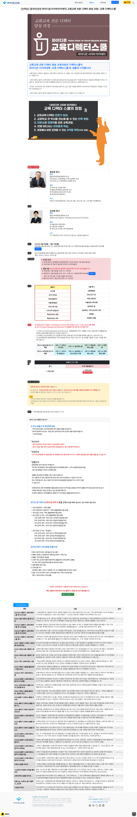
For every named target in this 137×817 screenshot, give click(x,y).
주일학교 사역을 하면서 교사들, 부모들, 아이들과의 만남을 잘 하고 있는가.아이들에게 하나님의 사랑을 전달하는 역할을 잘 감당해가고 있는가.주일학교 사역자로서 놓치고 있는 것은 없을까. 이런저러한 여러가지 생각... (75, 698)
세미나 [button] (91, 2)
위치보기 (38, 249)
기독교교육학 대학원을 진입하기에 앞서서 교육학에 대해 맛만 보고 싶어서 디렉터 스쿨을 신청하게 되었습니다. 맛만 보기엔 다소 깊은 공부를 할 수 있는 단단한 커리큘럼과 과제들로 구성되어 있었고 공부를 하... (74, 662)
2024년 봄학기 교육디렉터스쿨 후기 (24, 741)
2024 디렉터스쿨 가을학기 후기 (24, 650)
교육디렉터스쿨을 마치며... (23, 776)
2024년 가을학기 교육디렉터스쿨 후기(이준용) (24, 626)
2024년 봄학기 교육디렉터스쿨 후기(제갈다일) (24, 753)
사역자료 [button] (103, 2)
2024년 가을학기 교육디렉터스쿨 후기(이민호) (24, 632)
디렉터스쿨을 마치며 (21, 764)
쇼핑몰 (127, 2)
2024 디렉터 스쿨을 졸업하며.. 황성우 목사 (23, 692)
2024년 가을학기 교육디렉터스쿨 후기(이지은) (24, 614)
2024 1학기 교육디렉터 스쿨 (24, 661)
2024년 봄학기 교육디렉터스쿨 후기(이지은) (24, 759)
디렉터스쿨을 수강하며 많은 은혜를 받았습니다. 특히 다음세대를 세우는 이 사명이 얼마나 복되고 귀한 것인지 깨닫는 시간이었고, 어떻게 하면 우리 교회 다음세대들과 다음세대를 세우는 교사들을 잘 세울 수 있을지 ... (75, 765)
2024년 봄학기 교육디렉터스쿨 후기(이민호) (24, 735)
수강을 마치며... (19, 787)
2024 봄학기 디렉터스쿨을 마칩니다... (24, 704)
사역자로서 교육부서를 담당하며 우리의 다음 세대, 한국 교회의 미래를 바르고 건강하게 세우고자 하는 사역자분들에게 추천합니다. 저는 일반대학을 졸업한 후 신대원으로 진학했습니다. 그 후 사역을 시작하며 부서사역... (75, 638)
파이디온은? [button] (79, 2)
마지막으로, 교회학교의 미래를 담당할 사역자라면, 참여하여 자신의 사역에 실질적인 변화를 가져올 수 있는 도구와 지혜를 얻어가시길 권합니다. (75, 686)
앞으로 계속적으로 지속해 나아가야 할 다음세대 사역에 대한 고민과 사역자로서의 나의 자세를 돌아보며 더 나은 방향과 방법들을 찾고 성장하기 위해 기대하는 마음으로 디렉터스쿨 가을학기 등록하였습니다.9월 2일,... (75, 656)
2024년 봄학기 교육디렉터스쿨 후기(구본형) (24, 680)
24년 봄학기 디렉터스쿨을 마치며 (24, 698)
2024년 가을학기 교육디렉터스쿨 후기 (24, 638)
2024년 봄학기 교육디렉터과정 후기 (24, 717)
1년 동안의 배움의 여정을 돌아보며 (24, 771)
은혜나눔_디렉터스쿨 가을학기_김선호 (23, 782)
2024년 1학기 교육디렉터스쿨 (23, 674)
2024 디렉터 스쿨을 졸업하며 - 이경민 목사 (24, 668)
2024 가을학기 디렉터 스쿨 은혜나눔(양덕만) (24, 644)
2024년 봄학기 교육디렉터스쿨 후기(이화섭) (24, 747)
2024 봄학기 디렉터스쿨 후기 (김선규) (24, 711)
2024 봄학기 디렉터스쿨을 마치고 (24, 729)
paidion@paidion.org (100, 802)
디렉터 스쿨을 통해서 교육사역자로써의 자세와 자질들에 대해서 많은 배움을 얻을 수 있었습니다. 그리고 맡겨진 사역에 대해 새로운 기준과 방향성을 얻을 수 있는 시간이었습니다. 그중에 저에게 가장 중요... (74, 747)
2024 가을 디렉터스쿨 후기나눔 (24, 620)
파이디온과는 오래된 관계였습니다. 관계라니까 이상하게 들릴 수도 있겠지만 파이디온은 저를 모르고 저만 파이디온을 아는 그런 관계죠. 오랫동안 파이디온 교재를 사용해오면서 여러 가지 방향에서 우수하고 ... (75, 668)
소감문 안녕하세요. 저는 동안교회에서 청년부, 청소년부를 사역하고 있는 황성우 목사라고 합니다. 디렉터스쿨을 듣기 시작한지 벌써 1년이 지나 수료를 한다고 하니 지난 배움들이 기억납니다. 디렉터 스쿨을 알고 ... (75, 692)
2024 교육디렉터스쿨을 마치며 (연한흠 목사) (24, 686)
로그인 (115, 2)
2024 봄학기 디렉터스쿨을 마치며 (24, 723)
